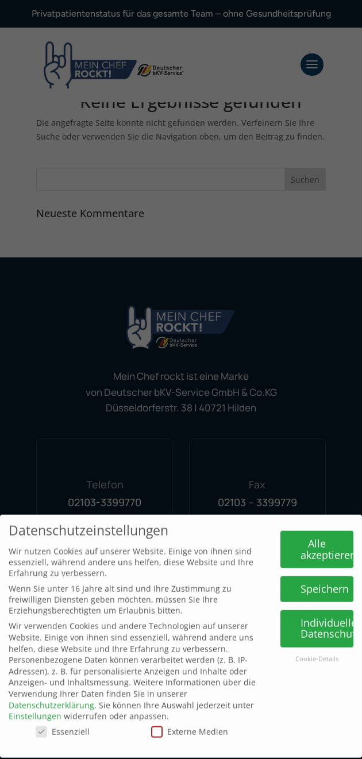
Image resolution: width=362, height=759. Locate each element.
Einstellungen (35, 707)
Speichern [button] (325, 580)
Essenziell (63, 723)
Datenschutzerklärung (51, 696)
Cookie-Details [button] (316, 650)
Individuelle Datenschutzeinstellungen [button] (327, 620)
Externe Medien (189, 723)
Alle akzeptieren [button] (327, 540)
